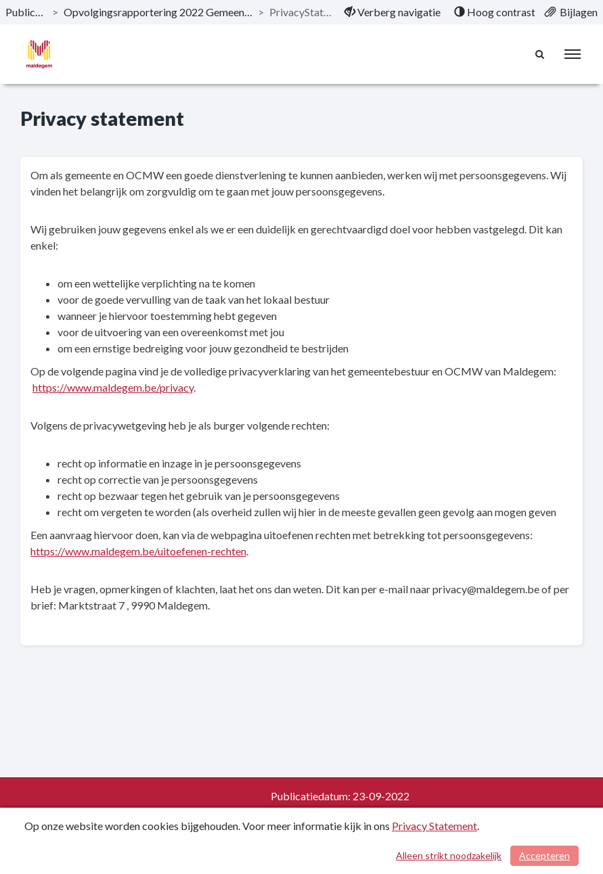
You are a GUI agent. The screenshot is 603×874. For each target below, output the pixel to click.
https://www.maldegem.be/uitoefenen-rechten (138, 551)
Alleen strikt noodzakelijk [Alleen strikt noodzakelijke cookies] (448, 855)
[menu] (572, 54)
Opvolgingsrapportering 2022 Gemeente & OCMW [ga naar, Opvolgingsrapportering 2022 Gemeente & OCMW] (158, 11)
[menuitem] (392, 12)
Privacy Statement (434, 825)
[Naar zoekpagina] (539, 54)
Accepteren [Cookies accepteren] (544, 855)
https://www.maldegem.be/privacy (113, 387)
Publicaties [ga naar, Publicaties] (26, 11)
